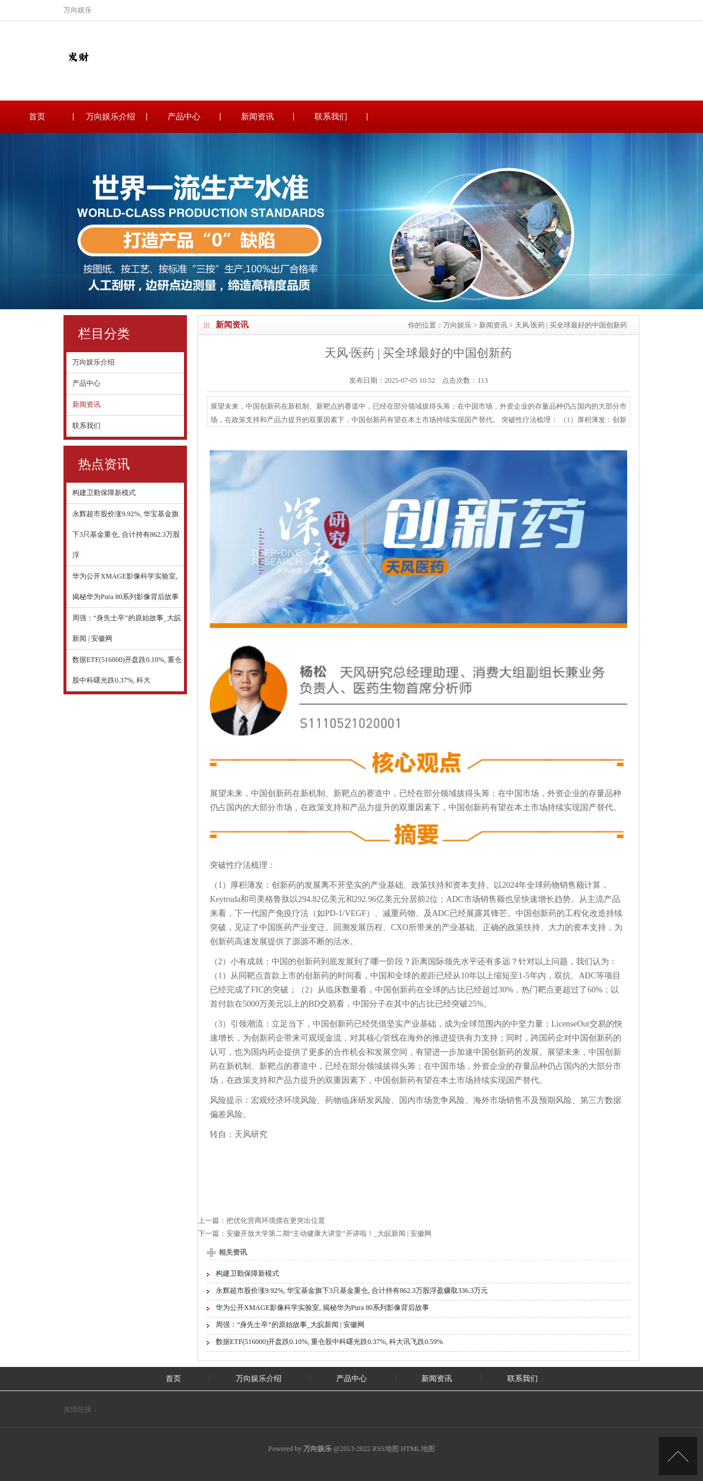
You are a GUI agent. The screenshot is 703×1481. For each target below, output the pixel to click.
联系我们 (330, 116)
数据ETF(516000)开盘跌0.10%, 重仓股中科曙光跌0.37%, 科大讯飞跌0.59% (329, 1342)
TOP (678, 1456)
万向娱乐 (457, 325)
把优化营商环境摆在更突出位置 (275, 1220)
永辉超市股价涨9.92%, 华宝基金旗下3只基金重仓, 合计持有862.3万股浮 (126, 534)
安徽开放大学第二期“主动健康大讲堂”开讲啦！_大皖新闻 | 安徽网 (328, 1233)
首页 (37, 116)
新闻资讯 (257, 116)
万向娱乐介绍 (110, 116)
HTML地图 (418, 1449)
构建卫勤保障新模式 (104, 493)
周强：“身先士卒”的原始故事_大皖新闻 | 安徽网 (290, 1324)
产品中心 (184, 116)
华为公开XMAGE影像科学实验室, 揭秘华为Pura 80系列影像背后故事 (322, 1307)
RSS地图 (385, 1449)
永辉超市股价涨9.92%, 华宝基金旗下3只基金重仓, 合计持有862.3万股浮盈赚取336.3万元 (352, 1290)
